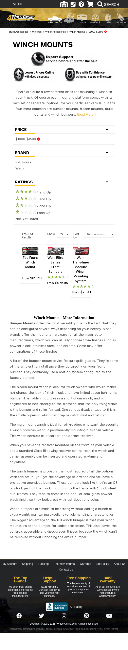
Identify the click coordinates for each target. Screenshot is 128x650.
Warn (19, 168)
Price (64, 129)
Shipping (27, 563)
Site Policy (102, 563)
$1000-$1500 (27, 139)
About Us (120, 563)
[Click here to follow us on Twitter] (41, 616)
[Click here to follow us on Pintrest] (87, 616)
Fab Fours (23, 162)
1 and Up (32, 213)
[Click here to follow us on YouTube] (109, 616)
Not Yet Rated (26, 219)
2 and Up (33, 206)
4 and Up (33, 192)
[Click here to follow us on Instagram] (64, 616)
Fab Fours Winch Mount (30, 262)
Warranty (85, 563)
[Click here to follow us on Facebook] (19, 616)
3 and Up (33, 199)
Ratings (64, 182)
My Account (10, 563)
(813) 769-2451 (49, 586)
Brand (64, 153)
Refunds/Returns (64, 563)
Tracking (43, 563)
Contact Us (66, 569)
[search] (107, 5)
